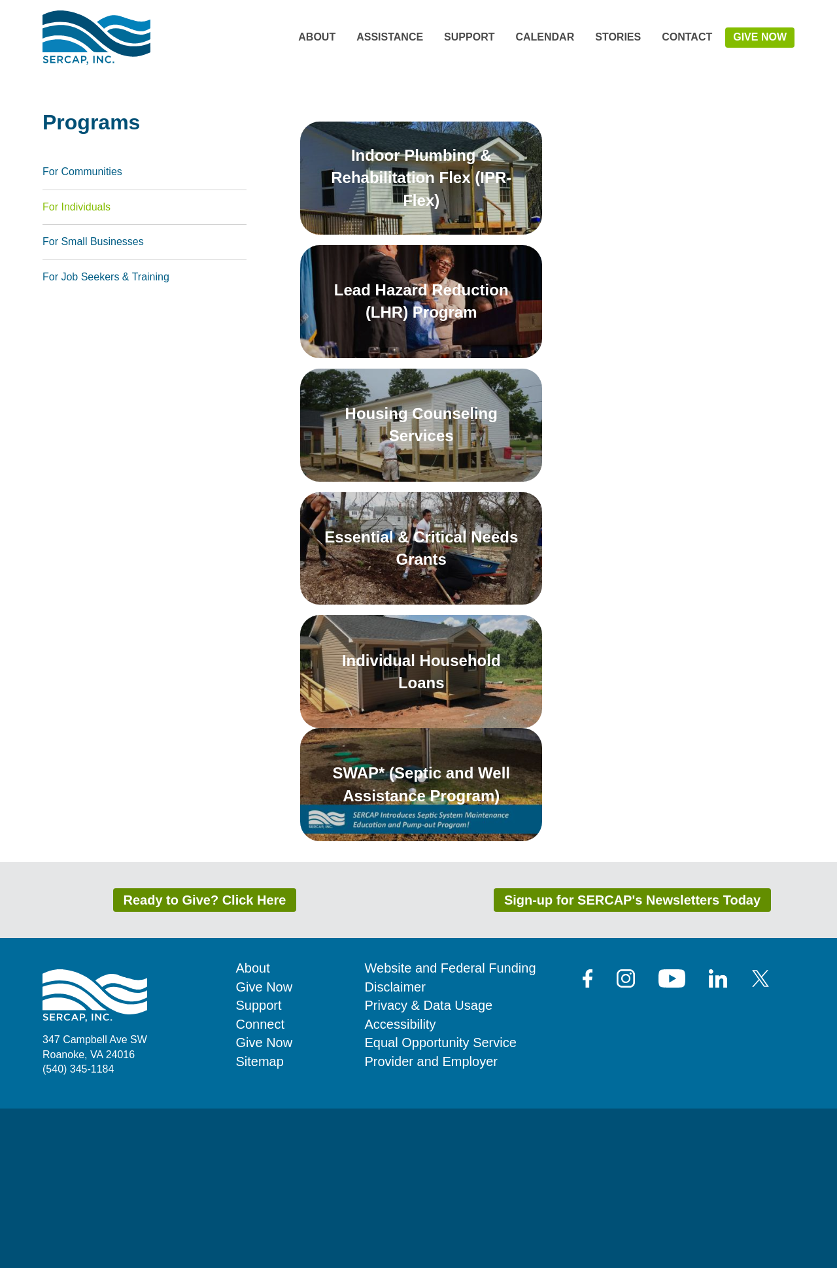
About (316, 36)
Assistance (389, 36)
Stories (618, 36)
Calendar (544, 36)
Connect (260, 1183)
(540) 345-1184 (78, 1228)
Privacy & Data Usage (429, 1165)
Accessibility (400, 1183)
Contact (687, 36)
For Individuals (77, 365)
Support (469, 36)
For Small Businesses (93, 401)
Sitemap (260, 1221)
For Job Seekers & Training (106, 436)
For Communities (82, 331)
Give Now (760, 36)
